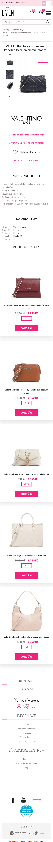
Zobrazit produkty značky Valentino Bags (26, 134)
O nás (26, 724)
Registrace (26, 732)
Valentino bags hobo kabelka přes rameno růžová (26, 636)
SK (44, 3)
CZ (49, 3)
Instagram (37, 799)
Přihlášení (21, 2)
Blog (26, 767)
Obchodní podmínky (26, 728)
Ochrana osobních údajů (26, 741)
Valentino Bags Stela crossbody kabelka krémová (26, 474)
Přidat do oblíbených (30, 152)
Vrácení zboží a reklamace (26, 763)
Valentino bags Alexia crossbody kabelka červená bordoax (26, 307)
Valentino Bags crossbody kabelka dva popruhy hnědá (26, 391)
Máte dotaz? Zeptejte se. (26, 160)
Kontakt (26, 759)
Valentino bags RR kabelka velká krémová (26, 555)
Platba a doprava (26, 737)
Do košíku (27, 328)
